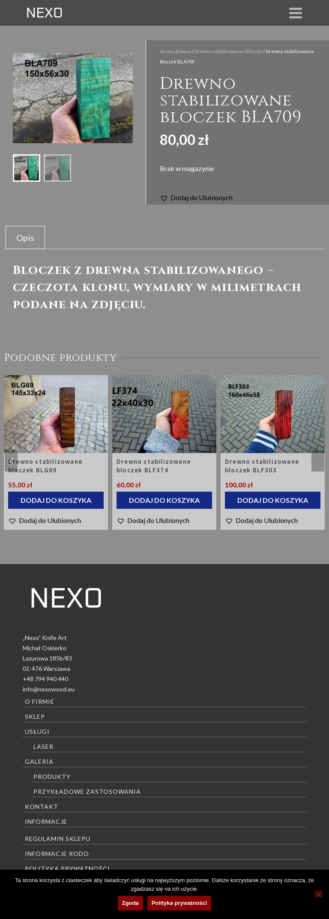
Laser (43, 746)
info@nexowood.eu (49, 689)
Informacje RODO (57, 853)
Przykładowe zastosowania (87, 791)
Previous (11, 461)
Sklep (35, 716)
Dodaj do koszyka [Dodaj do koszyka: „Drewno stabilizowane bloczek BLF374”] (164, 500)
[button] (196, 197)
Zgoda (130, 903)
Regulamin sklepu (57, 838)
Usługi (37, 731)
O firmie (39, 701)
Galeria (39, 761)
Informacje (46, 821)
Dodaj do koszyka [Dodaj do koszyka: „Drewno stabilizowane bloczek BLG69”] (56, 500)
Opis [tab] (25, 237)
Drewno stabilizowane (218, 51)
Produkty (52, 776)
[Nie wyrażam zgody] (318, 893)
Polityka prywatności (67, 868)
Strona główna (175, 51)
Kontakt (41, 806)
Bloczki (254, 51)
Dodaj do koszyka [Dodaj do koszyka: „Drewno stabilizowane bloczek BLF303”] (272, 500)
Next (317, 461)
